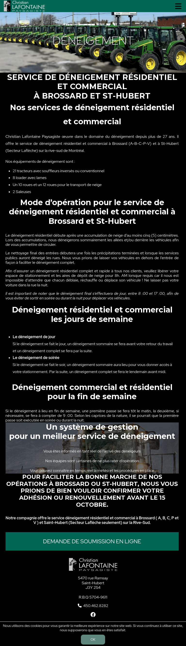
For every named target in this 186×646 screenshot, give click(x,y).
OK (93, 639)
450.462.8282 (95, 605)
